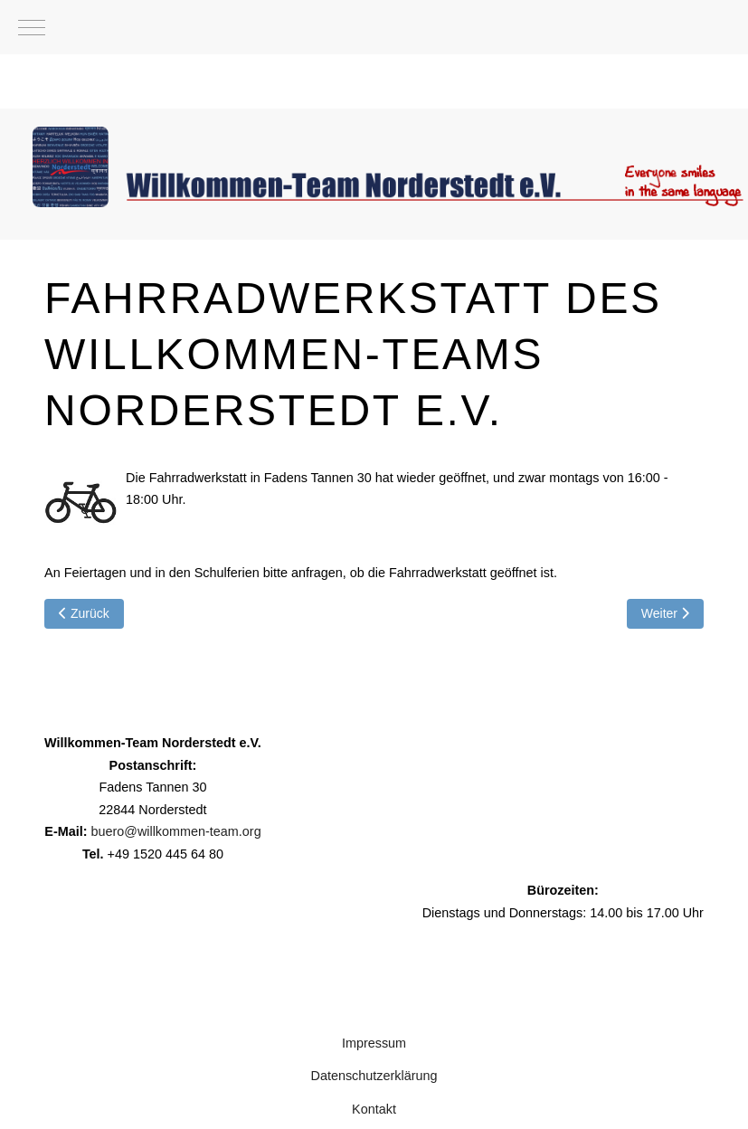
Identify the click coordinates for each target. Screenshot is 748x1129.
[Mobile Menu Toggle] (31, 27)
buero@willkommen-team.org (175, 831)
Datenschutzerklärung (374, 1075)
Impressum (374, 1043)
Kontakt (374, 1109)
